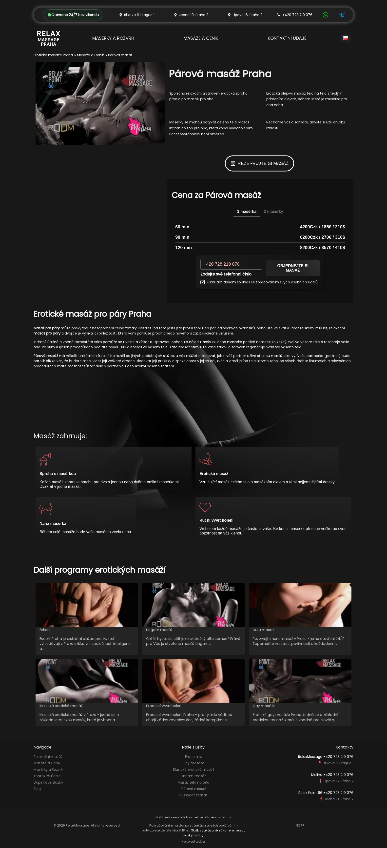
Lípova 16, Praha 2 (338, 781)
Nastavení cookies (193, 841)
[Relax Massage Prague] (49, 38)
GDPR (300, 825)
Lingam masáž (193, 775)
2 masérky (273, 211)
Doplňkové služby (48, 782)
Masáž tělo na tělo (193, 782)
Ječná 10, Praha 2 (338, 799)
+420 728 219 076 (294, 14)
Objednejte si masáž (292, 268)
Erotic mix (193, 756)
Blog (37, 788)
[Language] (345, 38)
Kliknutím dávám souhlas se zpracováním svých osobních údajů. (259, 282)
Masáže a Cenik (201, 38)
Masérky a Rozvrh (113, 38)
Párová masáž (193, 788)
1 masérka (246, 211)
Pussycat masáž (193, 795)
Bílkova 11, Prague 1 (338, 763)
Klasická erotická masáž (193, 769)
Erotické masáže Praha (53, 55)
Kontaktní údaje (287, 38)
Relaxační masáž (48, 756)
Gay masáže (193, 763)
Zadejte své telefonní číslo (226, 274)
